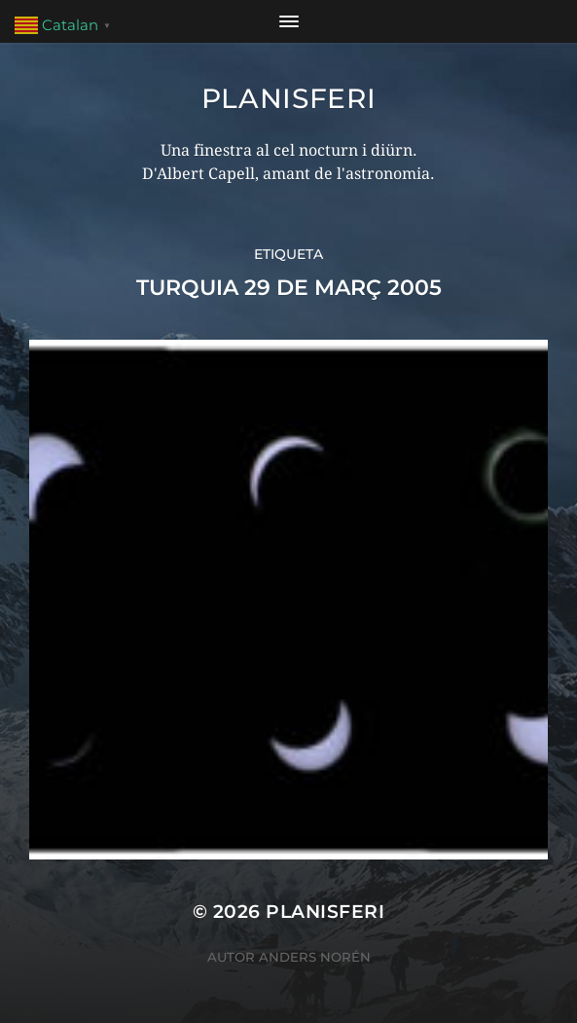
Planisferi (289, 98)
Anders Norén (315, 957)
